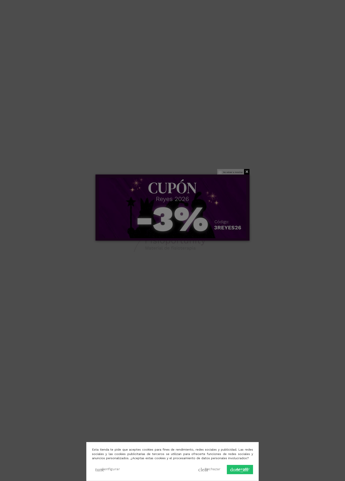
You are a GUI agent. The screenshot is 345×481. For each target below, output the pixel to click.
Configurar (107, 469)
